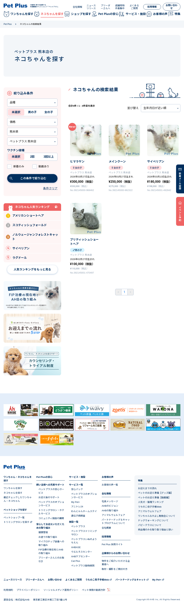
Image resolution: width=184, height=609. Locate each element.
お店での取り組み (47, 537)
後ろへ (130, 292)
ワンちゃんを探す (13, 488)
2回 (32, 156)
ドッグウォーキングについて (153, 520)
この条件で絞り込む (28, 178)
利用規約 (8, 590)
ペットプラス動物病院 (83, 565)
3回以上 (48, 156)
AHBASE (76, 547)
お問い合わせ (171, 7)
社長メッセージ (110, 501)
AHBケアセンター (80, 556)
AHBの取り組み (110, 510)
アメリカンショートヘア (25, 215)
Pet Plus (8, 24)
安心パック (77, 489)
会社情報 (77, 7)
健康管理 (43, 532)
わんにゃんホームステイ (84, 511)
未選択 (16, 112)
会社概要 (106, 527)
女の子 (48, 112)
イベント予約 (180, 213)
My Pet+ (75, 502)
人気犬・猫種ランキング (151, 502)
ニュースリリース (91, 7)
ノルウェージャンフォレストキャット (32, 237)
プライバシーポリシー (28, 590)
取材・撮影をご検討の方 (114, 569)
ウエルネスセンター (81, 551)
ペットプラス (78, 526)
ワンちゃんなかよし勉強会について (156, 516)
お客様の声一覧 (110, 484)
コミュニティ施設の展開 (51, 518)
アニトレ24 (77, 506)
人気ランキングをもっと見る (32, 269)
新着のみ (18, 166)
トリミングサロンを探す (16, 522)
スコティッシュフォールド (26, 225)
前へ (118, 292)
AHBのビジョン (110, 505)
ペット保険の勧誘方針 (93, 590)
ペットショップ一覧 (14, 517)
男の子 (32, 112)
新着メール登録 (180, 181)
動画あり (43, 166)
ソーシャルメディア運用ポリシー (60, 590)
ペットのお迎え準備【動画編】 (154, 497)
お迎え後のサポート (48, 497)
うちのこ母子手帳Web (150, 506)
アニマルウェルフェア (113, 515)
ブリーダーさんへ (105, 7)
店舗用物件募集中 (120, 7)
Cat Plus (75, 561)
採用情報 (152, 6)
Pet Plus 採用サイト (112, 544)
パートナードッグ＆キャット (130, 579)
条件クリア (50, 188)
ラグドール (16, 257)
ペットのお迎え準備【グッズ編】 (155, 493)
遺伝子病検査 (78, 515)
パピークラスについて (149, 525)
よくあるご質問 (134, 7)
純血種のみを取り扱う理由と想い (155, 529)
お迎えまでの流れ (147, 488)
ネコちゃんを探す (13, 493)
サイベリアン (17, 248)
